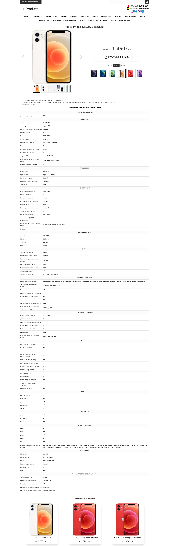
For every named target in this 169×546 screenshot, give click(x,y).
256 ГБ (123, 65)
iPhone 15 (142, 16)
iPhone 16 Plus (106, 16)
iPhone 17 (27, 16)
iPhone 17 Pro (37, 16)
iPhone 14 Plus (93, 20)
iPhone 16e (117, 16)
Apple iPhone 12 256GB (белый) (36, 534)
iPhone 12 (113, 20)
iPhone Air (73, 16)
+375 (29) (138, 6)
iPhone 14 (81, 20)
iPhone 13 (103, 20)
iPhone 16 (95, 16)
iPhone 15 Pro (56, 20)
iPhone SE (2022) (124, 20)
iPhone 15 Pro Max (69, 20)
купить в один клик (117, 57)
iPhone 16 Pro (84, 16)
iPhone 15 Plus (44, 20)
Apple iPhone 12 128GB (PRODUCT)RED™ (100, 534)
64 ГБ (110, 65)
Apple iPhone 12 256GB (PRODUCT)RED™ (133, 534)
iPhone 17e (63, 16)
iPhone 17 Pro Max (51, 16)
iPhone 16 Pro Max (130, 16)
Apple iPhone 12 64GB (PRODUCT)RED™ (68, 534)
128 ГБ (116, 65)
